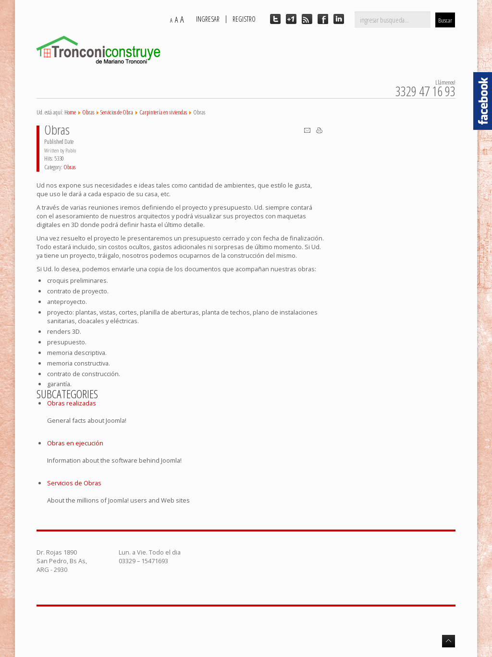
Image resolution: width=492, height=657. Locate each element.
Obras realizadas (71, 403)
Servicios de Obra (116, 112)
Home (70, 112)
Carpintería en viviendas (163, 112)
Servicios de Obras (74, 483)
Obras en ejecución (75, 443)
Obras (88, 112)
